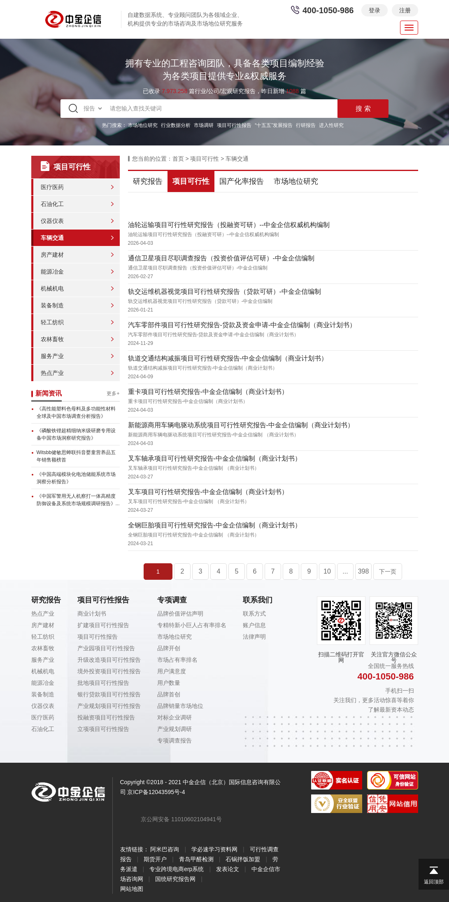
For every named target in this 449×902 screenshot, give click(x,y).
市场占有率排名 (177, 659)
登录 (374, 10)
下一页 (387, 571)
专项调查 (172, 600)
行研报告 (306, 125)
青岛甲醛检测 (196, 859)
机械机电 (52, 288)
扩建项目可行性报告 (103, 625)
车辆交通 (52, 237)
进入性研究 (331, 125)
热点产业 (52, 373)
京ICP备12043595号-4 (156, 792)
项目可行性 (204, 158)
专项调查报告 (174, 740)
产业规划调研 (174, 729)
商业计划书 (91, 613)
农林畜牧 (52, 339)
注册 (405, 10)
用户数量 (168, 682)
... (345, 571)
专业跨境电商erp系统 (176, 869)
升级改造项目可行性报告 (109, 659)
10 (327, 571)
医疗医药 (52, 187)
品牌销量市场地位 (180, 706)
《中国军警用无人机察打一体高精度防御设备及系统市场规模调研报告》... (78, 499)
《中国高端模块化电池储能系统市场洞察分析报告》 (76, 478)
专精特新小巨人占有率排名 (191, 625)
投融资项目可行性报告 (106, 717)
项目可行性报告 (234, 125)
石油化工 (52, 204)
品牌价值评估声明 (180, 613)
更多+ (113, 393)
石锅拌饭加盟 (243, 859)
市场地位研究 (143, 125)
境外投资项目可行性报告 (109, 671)
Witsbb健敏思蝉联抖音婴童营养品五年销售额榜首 (76, 456)
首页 (178, 158)
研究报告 (148, 181)
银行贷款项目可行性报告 (109, 694)
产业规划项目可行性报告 (109, 706)
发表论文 (227, 869)
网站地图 (131, 889)
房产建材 (52, 254)
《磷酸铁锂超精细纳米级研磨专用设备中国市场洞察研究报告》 (76, 434)
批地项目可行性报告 (103, 682)
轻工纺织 (52, 322)
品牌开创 (168, 648)
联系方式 (254, 613)
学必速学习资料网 (214, 849)
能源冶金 (52, 271)
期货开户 (155, 859)
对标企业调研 (174, 717)
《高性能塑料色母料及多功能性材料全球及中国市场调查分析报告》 (76, 412)
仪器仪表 (52, 221)
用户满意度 (171, 671)
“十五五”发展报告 (274, 125)
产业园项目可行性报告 (106, 648)
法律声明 (254, 636)
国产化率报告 (241, 181)
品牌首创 (168, 694)
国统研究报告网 (175, 879)
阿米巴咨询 (164, 849)
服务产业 (52, 356)
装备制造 (52, 305)
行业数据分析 (176, 125)
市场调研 (204, 125)
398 (363, 571)
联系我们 (257, 600)
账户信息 (254, 625)
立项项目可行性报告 (103, 729)
